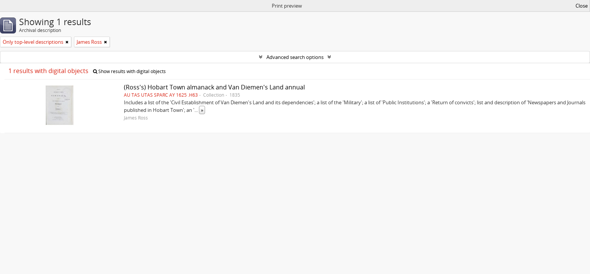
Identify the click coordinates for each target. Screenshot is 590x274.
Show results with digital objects (129, 71)
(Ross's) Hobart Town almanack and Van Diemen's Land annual (214, 87)
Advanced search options (295, 57)
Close (582, 5)
